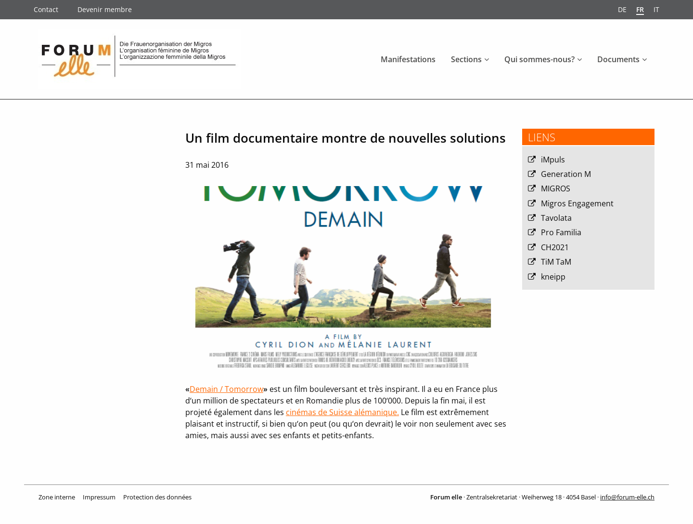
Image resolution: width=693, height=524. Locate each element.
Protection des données (157, 497)
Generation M (566, 174)
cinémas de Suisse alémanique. (342, 412)
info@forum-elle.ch (627, 497)
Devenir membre (104, 9)
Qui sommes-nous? (539, 59)
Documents (618, 59)
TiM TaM (556, 261)
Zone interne (56, 497)
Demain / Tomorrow (226, 389)
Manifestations (408, 59)
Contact (46, 9)
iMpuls (553, 159)
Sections (466, 59)
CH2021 (555, 247)
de (622, 9)
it (656, 9)
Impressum (99, 497)
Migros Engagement (577, 203)
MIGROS (555, 188)
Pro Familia (561, 232)
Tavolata (556, 218)
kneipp (553, 276)
